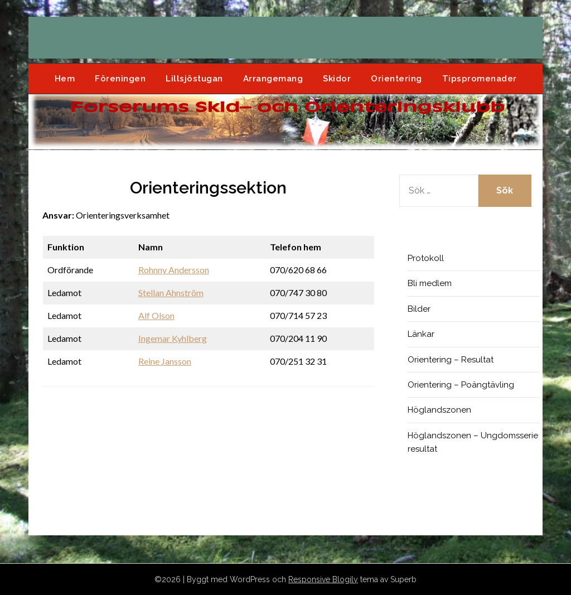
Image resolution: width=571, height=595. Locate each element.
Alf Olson (156, 315)
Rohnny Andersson (173, 269)
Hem (65, 79)
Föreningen (120, 79)
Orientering (396, 79)
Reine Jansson (164, 361)
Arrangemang (273, 79)
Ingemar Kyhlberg (172, 338)
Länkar (421, 334)
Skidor (337, 79)
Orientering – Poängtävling (461, 385)
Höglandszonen (439, 410)
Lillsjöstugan (194, 79)
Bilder (419, 309)
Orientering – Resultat (450, 360)
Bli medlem (430, 283)
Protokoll (426, 258)
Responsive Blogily (323, 579)
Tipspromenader (479, 79)
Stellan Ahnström (171, 292)
